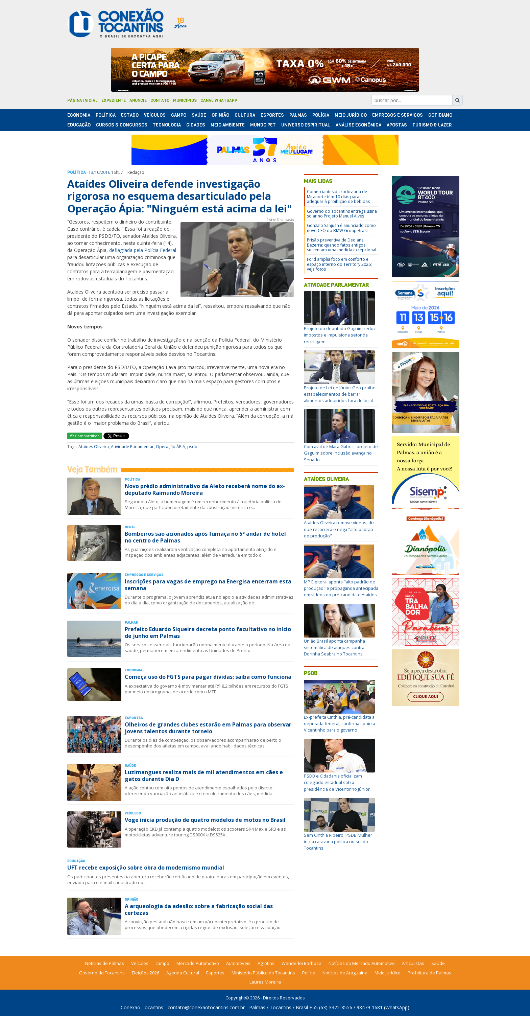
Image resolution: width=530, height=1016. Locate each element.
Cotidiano (440, 115)
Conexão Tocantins (142, 1007)
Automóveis (238, 963)
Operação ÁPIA (170, 446)
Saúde (199, 115)
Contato (159, 100)
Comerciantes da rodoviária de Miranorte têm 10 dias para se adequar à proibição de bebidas (338, 196)
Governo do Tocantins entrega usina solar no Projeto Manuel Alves (342, 213)
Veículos (155, 115)
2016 (105, 172)
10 (97, 172)
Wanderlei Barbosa (301, 963)
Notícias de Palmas (104, 963)
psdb (192, 446)
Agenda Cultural (182, 973)
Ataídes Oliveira (93, 446)
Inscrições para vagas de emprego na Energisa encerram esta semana (208, 585)
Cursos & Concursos (121, 125)
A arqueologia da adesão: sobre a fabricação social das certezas (199, 909)
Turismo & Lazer (432, 125)
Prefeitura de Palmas (429, 973)
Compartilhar (84, 435)
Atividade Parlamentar (132, 446)
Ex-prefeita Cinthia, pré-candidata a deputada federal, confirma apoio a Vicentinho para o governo (339, 723)
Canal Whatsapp (218, 100)
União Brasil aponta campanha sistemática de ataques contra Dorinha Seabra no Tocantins (334, 647)
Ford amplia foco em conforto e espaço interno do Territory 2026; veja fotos (339, 264)
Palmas (298, 115)
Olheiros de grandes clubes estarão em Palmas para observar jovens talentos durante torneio (208, 728)
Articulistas (413, 963)
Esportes (272, 115)
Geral (130, 527)
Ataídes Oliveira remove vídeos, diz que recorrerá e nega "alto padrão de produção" (339, 528)
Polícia (308, 973)
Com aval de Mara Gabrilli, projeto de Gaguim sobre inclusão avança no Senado (341, 452)
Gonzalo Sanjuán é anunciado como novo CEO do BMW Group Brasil (341, 228)
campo (162, 963)
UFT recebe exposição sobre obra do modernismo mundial (145, 867)
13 (91, 172)
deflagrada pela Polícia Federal (142, 250)
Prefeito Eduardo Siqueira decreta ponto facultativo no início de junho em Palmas (208, 632)
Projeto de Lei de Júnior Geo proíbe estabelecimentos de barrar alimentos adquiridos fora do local (340, 394)
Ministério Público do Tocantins (263, 973)
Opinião (220, 115)
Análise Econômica (358, 125)
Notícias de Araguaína (344, 973)
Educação (79, 125)
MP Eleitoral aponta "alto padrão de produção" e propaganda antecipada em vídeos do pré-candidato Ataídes (341, 588)
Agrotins (266, 963)
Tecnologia (167, 125)
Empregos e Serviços (397, 115)
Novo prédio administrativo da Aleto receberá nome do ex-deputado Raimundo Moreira (205, 489)
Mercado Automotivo (197, 963)
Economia (78, 115)
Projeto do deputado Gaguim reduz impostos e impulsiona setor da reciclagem (340, 334)
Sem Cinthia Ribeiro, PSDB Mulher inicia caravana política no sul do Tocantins (338, 841)
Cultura (245, 115)
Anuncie (138, 100)
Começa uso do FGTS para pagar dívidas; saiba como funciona (208, 676)
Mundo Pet (263, 125)
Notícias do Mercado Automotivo (362, 963)
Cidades (195, 125)
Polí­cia (320, 115)
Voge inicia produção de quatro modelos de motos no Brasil (205, 820)
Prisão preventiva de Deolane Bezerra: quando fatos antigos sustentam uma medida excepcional (341, 245)
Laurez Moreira (265, 982)
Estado (130, 115)
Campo (178, 115)
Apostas (397, 125)
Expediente (113, 100)
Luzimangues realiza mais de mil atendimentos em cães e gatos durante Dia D (204, 775)
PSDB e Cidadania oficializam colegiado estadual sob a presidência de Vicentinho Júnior (337, 782)
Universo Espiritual (305, 125)
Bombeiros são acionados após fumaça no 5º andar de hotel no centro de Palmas (205, 537)
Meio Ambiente (228, 125)
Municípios (185, 100)
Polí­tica (106, 115)
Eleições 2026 (145, 973)
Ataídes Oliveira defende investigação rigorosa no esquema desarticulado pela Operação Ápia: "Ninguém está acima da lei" (179, 196)
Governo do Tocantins (102, 973)
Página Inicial (82, 100)
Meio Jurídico (351, 115)
